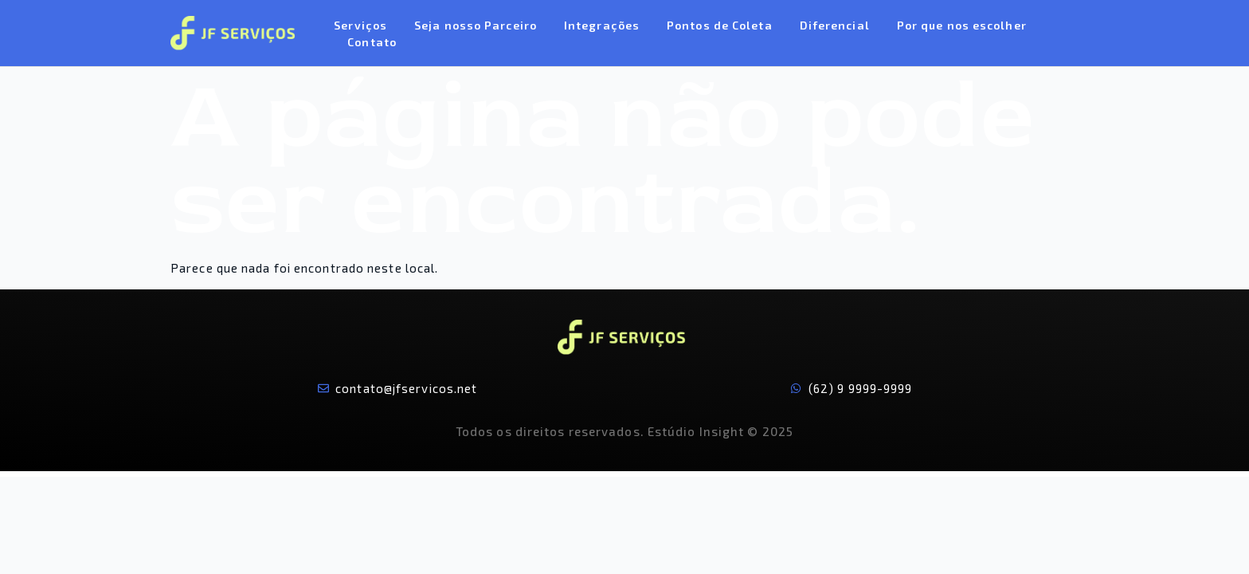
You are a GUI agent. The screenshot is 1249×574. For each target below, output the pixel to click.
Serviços (360, 25)
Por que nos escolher (962, 25)
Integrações (602, 25)
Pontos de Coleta (720, 25)
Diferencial (835, 25)
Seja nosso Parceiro (475, 25)
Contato (372, 42)
